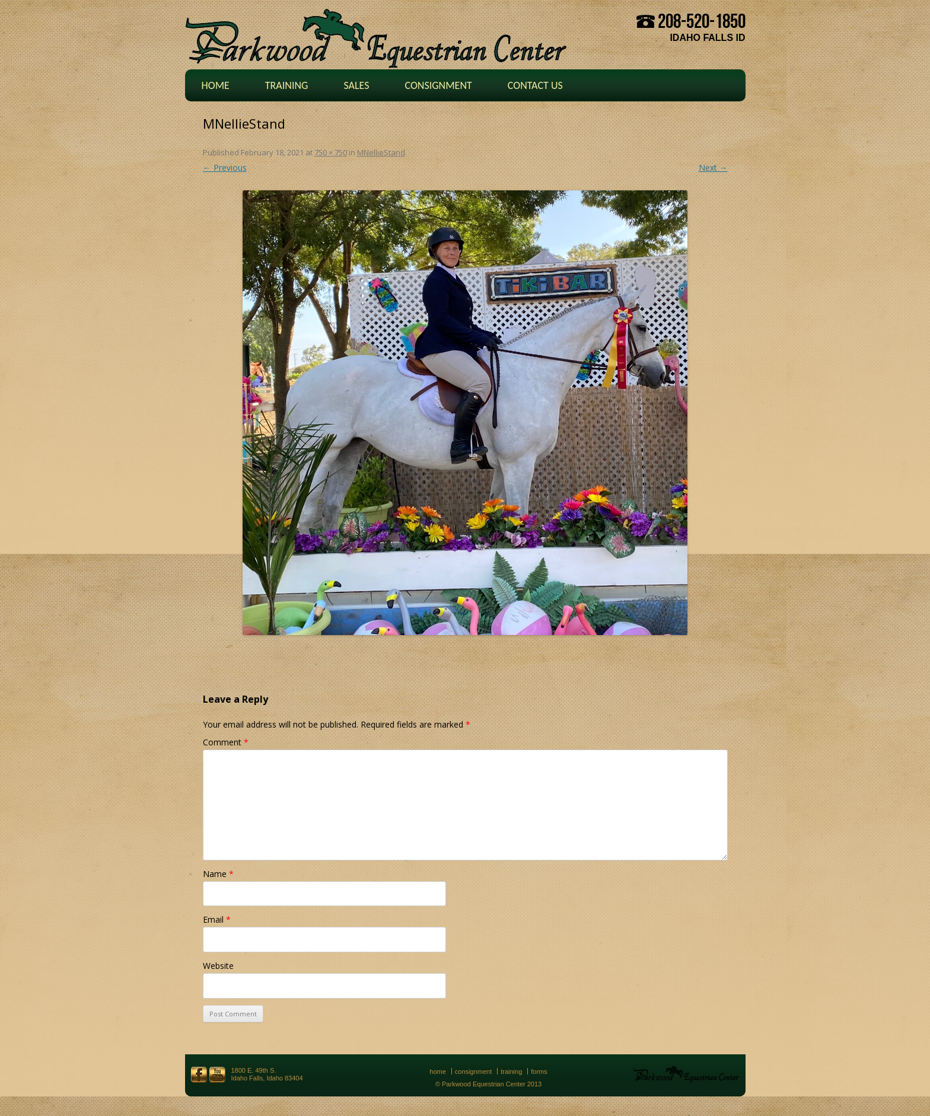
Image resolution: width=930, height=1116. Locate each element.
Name (218, 873)
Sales (356, 85)
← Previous (225, 167)
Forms (539, 1071)
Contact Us (535, 85)
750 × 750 (330, 152)
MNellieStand (381, 152)
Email (217, 919)
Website (218, 965)
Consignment (438, 85)
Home (216, 85)
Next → (713, 167)
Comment (226, 742)
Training (286, 85)
